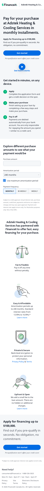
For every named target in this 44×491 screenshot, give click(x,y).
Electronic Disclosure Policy (30, 481)
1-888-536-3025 (28, 473)
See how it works (22, 70)
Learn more (22, 317)
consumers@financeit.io (11, 473)
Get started (22, 53)
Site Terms (15, 481)
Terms (29, 361)
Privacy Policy (18, 361)
